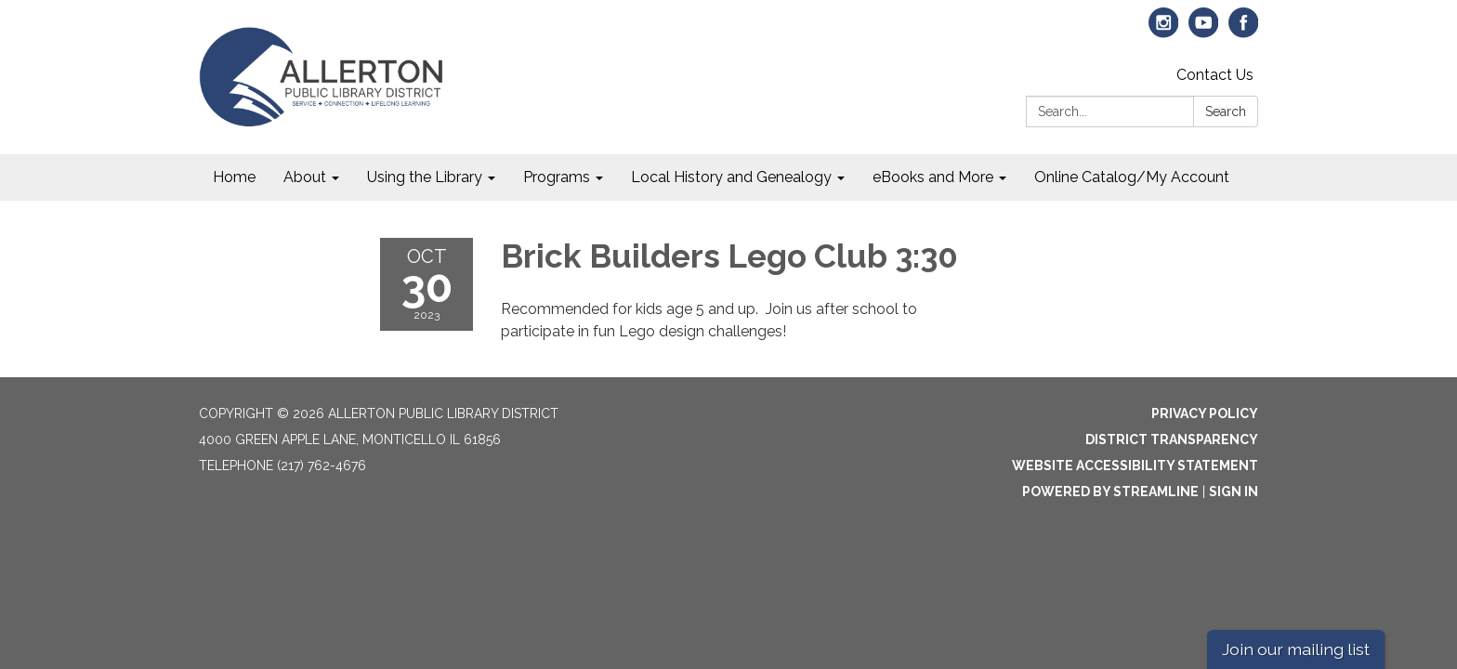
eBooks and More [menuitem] (933, 177)
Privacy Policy (1204, 413)
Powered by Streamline (1110, 491)
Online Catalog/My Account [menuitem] (1131, 177)
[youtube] (1203, 31)
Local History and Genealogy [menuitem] (731, 177)
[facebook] (1243, 31)
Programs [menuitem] (556, 177)
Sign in (1233, 491)
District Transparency (1171, 439)
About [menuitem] (304, 177)
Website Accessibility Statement (1135, 465)
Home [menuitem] (234, 177)
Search (1225, 111)
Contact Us (1215, 75)
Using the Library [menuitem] (424, 177)
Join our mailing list (1296, 649)
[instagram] (1164, 31)
